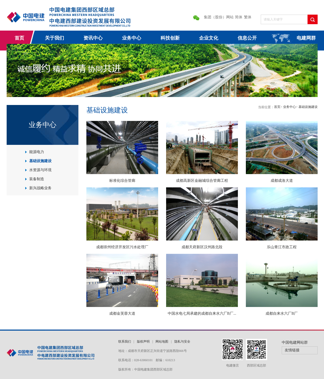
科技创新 (170, 38)
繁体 (247, 17)
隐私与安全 (182, 341)
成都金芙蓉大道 (122, 313)
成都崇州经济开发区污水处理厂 (122, 247)
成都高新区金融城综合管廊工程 (202, 181)
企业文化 (208, 38)
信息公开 (247, 38)
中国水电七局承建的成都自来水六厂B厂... (202, 313)
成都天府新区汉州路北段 (202, 247)
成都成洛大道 (282, 181)
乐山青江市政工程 (282, 247)
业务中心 (131, 38)
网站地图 (161, 341)
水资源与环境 (40, 170)
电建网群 (306, 38)
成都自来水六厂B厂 (282, 313)
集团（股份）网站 (219, 17)
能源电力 (36, 152)
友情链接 (292, 350)
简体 (238, 17)
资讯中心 (93, 38)
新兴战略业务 (40, 188)
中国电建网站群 (295, 342)
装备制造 (36, 179)
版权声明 (143, 341)
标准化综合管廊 (122, 181)
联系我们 (124, 341)
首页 (19, 38)
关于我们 (54, 38)
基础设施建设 (40, 161)
